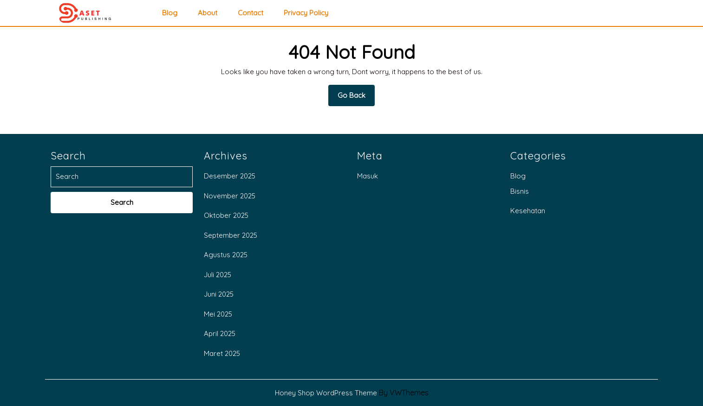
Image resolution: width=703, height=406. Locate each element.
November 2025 (229, 195)
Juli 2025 (217, 274)
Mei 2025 (218, 314)
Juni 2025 (219, 294)
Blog (169, 13)
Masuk (367, 175)
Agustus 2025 (225, 254)
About (207, 13)
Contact (250, 13)
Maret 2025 (222, 353)
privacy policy (306, 13)
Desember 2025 (229, 175)
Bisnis (519, 191)
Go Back (356, 98)
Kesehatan (527, 210)
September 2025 (230, 235)
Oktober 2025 (226, 215)
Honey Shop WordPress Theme (326, 392)
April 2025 (219, 333)
